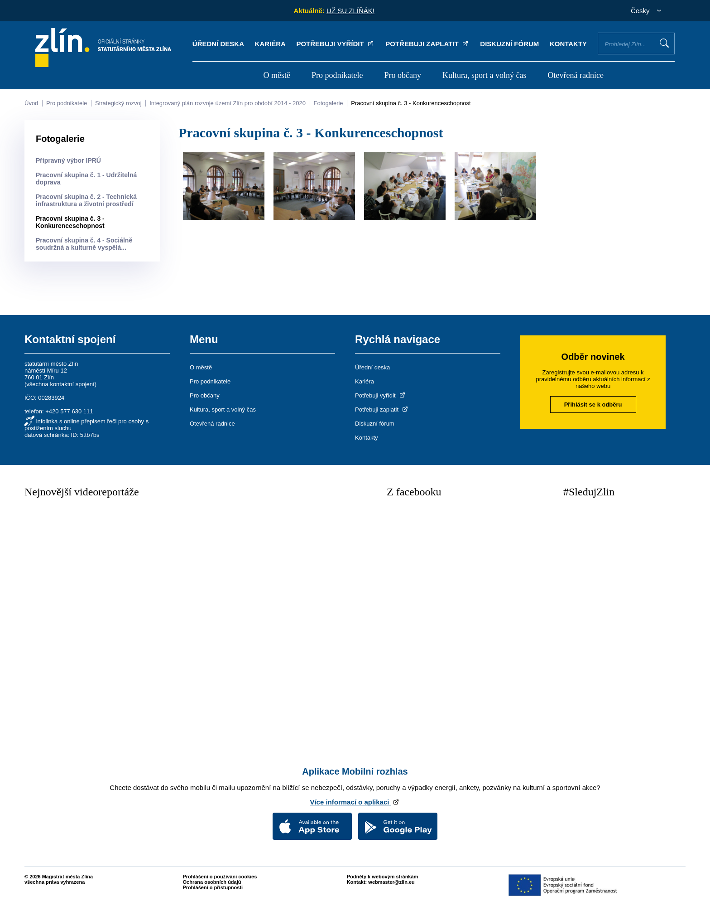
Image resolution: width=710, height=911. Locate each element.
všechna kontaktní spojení (60, 384)
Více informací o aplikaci (355, 802)
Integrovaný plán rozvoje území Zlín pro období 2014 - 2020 (227, 103)
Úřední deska (218, 44)
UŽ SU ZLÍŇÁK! (350, 11)
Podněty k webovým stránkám (382, 876)
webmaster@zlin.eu (391, 882)
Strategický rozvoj (118, 103)
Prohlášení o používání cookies (220, 876)
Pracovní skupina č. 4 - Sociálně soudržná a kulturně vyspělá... (84, 244)
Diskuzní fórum (509, 44)
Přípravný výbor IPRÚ (68, 160)
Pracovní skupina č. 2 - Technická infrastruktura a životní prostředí (86, 200)
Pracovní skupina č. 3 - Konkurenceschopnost (410, 103)
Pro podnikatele (337, 75)
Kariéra (270, 44)
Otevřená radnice (576, 75)
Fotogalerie (328, 103)
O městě (276, 75)
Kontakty (568, 44)
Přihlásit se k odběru (593, 404)
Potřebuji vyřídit (335, 44)
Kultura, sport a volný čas (484, 75)
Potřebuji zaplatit (427, 44)
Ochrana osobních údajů (212, 882)
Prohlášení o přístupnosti (213, 887)
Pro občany (402, 75)
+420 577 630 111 (69, 411)
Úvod (31, 103)
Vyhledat (664, 43)
